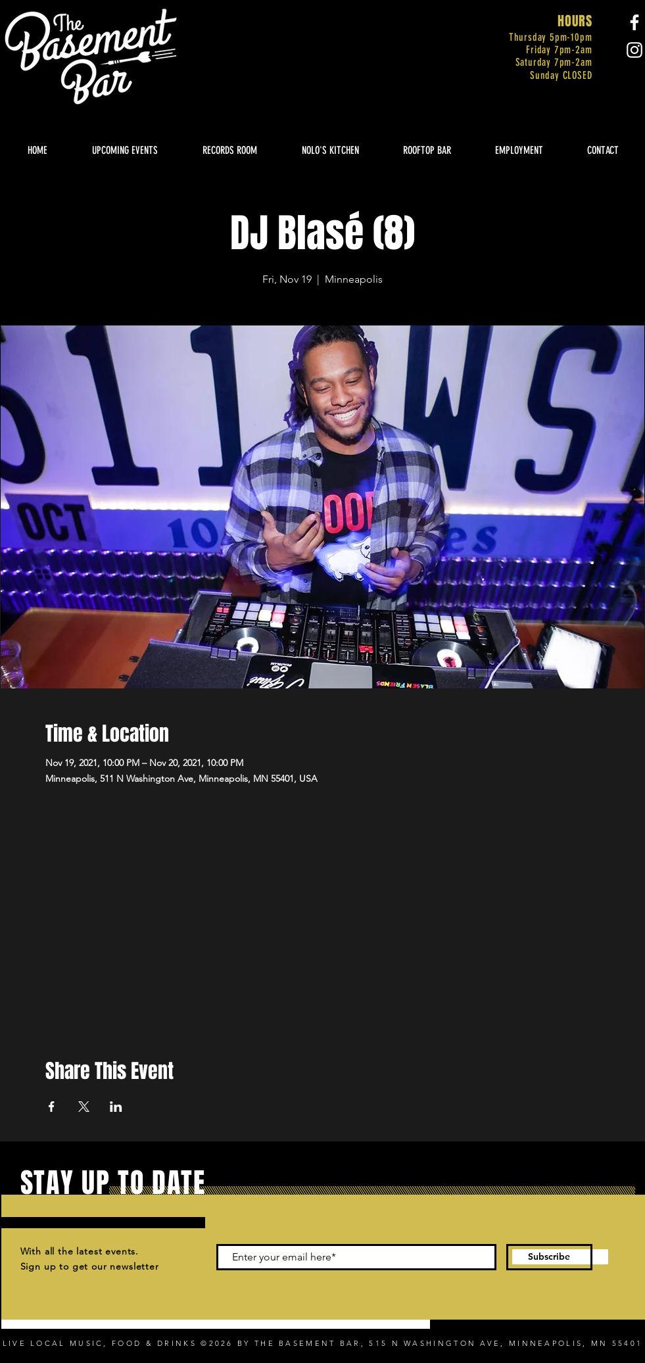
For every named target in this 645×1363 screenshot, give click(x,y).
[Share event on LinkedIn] (116, 1106)
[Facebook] (634, 22)
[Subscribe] (549, 1257)
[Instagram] (634, 49)
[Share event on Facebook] (51, 1106)
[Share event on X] (84, 1106)
